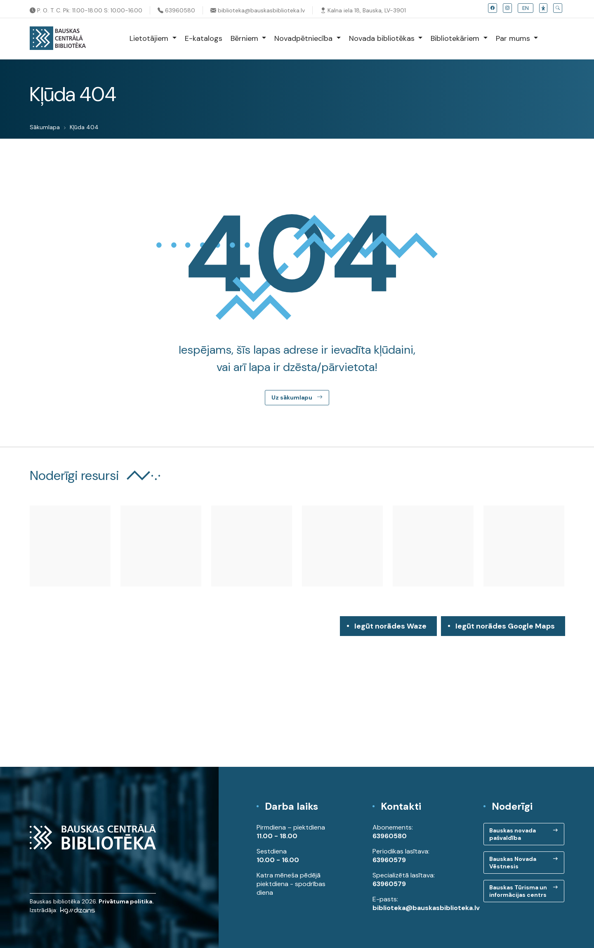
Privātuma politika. (126, 901)
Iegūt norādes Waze (390, 626)
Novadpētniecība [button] (304, 38)
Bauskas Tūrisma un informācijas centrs (518, 891)
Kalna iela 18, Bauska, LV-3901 (363, 10)
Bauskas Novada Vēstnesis (512, 862)
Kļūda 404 (84, 127)
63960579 (389, 860)
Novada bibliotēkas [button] (383, 38)
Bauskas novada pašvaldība (512, 834)
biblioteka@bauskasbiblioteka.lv (257, 10)
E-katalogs (203, 38)
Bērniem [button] (245, 38)
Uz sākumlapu (297, 397)
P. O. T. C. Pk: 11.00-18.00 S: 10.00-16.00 (86, 10)
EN (525, 8)
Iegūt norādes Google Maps (505, 628)
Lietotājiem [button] (150, 38)
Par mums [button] (514, 38)
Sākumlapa (45, 127)
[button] (543, 8)
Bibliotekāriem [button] (456, 38)
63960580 (176, 10)
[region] (297, 691)
